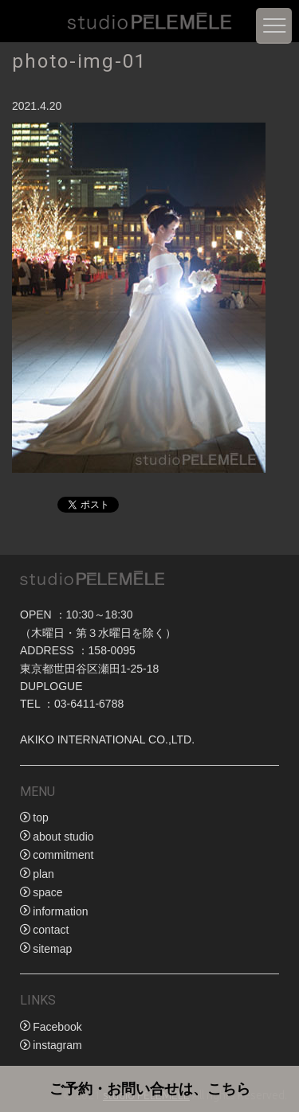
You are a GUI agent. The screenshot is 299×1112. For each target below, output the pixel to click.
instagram (57, 1045)
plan (43, 874)
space (47, 892)
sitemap (52, 948)
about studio (63, 836)
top (40, 817)
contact (51, 929)
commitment (63, 855)
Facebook (57, 1026)
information (60, 911)
